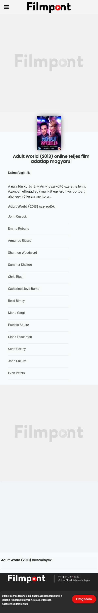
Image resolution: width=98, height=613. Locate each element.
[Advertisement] (49, 63)
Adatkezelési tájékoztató (15, 604)
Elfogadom (84, 599)
